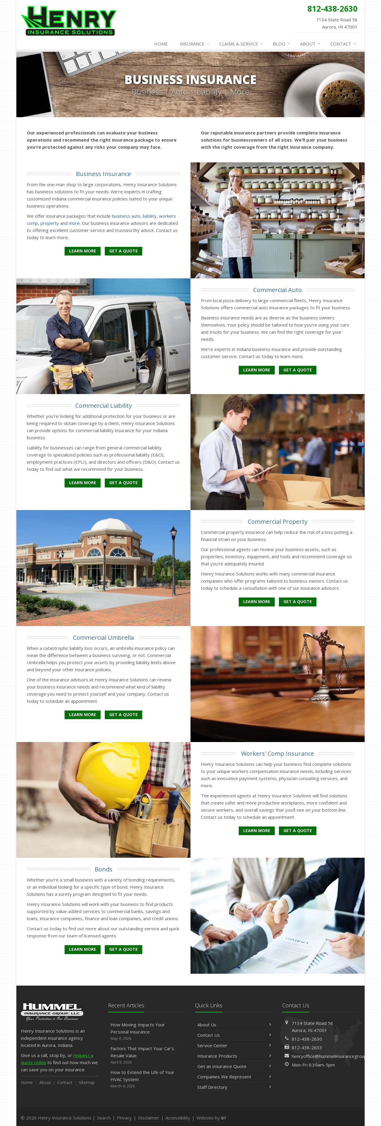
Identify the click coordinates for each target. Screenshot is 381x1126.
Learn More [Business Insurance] (82, 251)
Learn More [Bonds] (82, 949)
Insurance (195, 43)
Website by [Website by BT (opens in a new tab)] (211, 1118)
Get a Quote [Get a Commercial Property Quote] (297, 601)
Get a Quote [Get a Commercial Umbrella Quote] (123, 714)
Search (104, 1118)
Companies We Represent (234, 1077)
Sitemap (87, 1082)
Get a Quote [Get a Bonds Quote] (123, 949)
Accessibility (177, 1118)
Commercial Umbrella (103, 637)
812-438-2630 (307, 1039)
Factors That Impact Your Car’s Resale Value (147, 1055)
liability (150, 216)
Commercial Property (277, 521)
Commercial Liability (103, 406)
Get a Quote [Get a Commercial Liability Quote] (123, 482)
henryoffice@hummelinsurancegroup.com (334, 1056)
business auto (126, 216)
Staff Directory (234, 1087)
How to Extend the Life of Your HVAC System (147, 1079)
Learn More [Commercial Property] (256, 601)
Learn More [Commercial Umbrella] (82, 714)
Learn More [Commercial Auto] (256, 370)
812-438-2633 (307, 1047)
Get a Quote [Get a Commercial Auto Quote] (297, 370)
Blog (282, 43)
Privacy (124, 1118)
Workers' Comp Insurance (277, 753)
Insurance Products (234, 1056)
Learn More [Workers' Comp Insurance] (256, 830)
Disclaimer (148, 1118)
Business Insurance (103, 174)
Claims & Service (241, 43)
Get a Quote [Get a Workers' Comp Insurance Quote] (297, 830)
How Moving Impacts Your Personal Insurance (147, 1032)
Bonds (104, 869)
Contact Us (234, 1035)
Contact (343, 43)
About (310, 43)
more (74, 223)
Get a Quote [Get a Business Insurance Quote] (123, 251)
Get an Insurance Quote (234, 1066)
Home (161, 44)
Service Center (234, 1045)
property (49, 223)
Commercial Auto (277, 290)
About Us (234, 1025)
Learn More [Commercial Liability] (82, 482)
